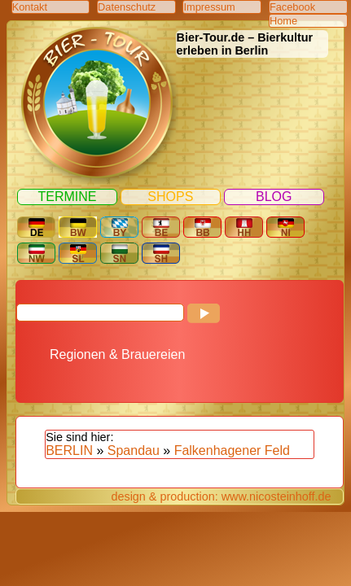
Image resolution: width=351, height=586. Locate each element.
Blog (274, 196)
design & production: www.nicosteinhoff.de (221, 496)
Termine (66, 196)
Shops (170, 196)
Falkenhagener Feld (232, 450)
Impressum (209, 7)
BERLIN (69, 450)
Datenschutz (127, 7)
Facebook (292, 7)
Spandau (133, 450)
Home (283, 21)
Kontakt (29, 7)
